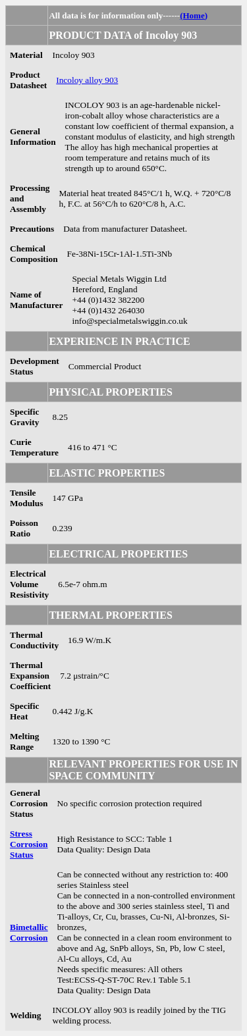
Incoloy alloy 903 (87, 80)
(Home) (193, 15)
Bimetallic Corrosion (29, 932)
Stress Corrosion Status (29, 844)
